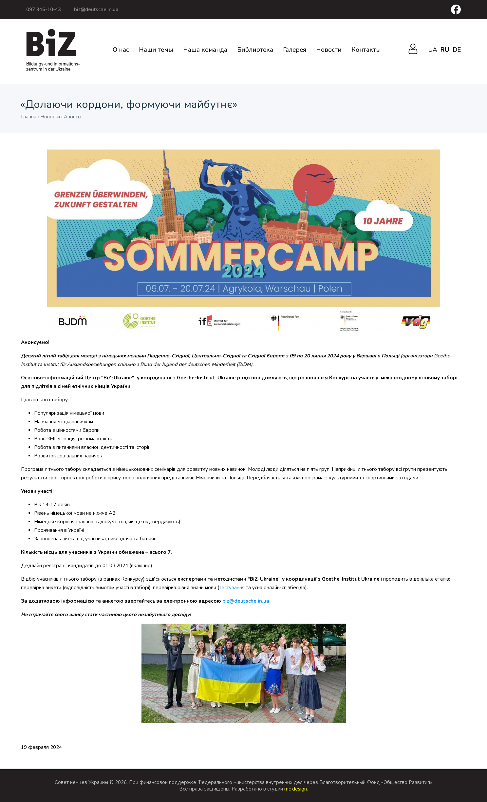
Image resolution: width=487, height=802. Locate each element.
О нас (121, 50)
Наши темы (156, 50)
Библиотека (255, 50)
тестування (232, 587)
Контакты (366, 50)
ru (444, 50)
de (457, 50)
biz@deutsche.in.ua (96, 9)
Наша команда (205, 50)
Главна (28, 116)
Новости (329, 50)
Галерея (294, 50)
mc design (295, 789)
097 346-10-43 (43, 9)
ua (432, 50)
